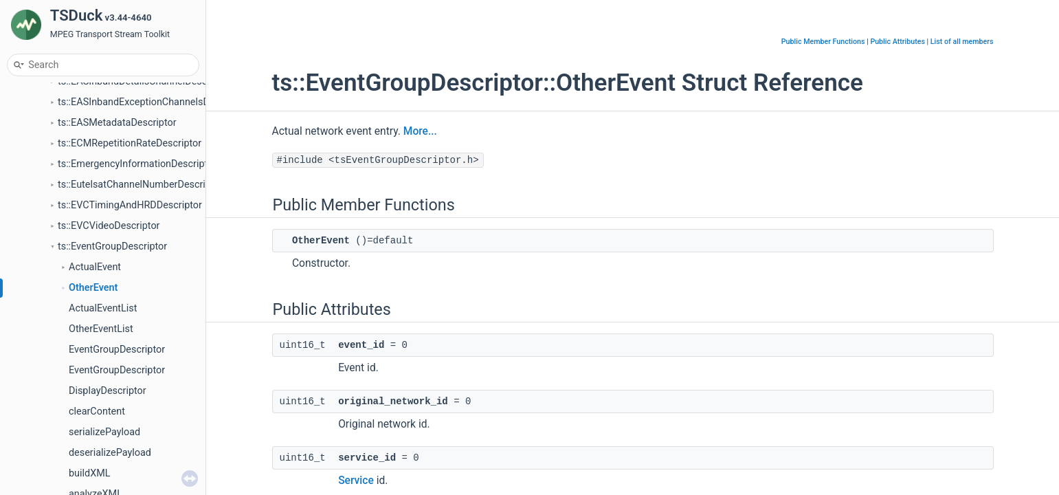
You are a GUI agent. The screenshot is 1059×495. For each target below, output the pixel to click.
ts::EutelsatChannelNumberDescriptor (140, 184)
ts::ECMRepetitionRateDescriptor (129, 143)
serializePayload (104, 432)
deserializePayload (110, 453)
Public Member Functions (823, 41)
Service (356, 480)
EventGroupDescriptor (117, 349)
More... (420, 131)
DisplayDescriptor (107, 391)
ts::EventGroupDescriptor (112, 246)
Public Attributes (897, 41)
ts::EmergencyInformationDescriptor (137, 164)
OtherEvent (93, 288)
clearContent (97, 411)
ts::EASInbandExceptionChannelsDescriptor (153, 102)
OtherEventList (101, 329)
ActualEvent (95, 267)
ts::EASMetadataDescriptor (117, 123)
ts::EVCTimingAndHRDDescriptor (130, 205)
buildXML (89, 473)
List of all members (962, 41)
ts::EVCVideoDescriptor (108, 226)
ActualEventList (103, 308)
